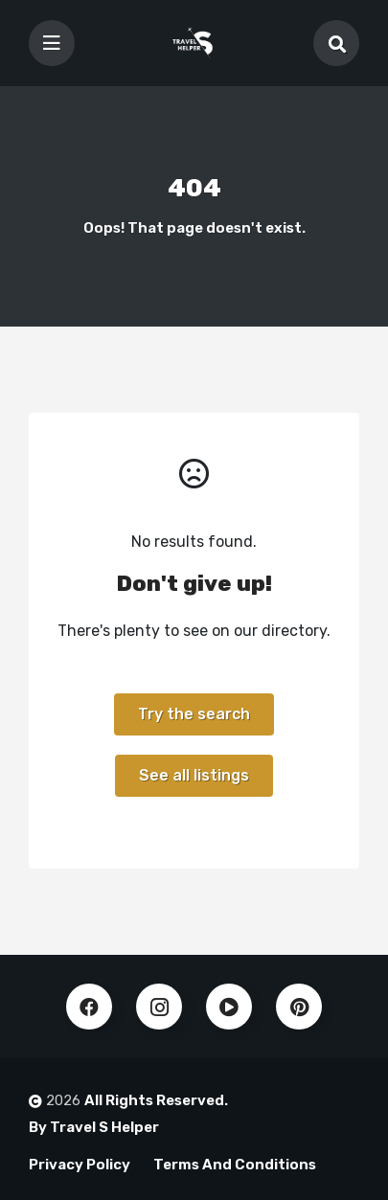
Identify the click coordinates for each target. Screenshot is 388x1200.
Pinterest (299, 1007)
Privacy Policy (79, 1164)
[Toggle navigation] (52, 43)
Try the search (194, 714)
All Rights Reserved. (156, 1100)
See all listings (194, 775)
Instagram (159, 1007)
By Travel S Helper (94, 1127)
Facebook (89, 1007)
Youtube (229, 1007)
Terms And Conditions (234, 1164)
